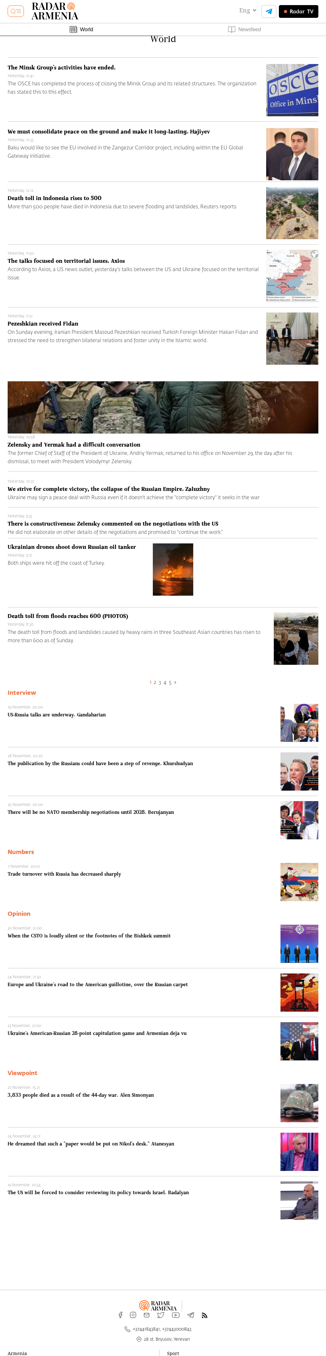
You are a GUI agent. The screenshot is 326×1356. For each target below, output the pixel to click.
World (81, 29)
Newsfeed (244, 29)
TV (298, 11)
